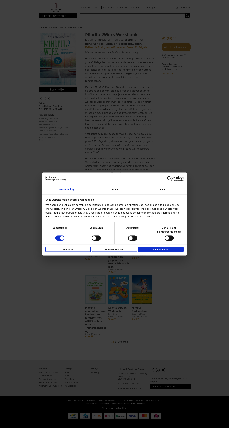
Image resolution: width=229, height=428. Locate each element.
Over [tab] (163, 189)
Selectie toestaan (114, 249)
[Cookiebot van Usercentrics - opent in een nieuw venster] (169, 178)
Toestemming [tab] (66, 189)
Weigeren (68, 249)
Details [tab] (115, 189)
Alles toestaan (161, 249)
